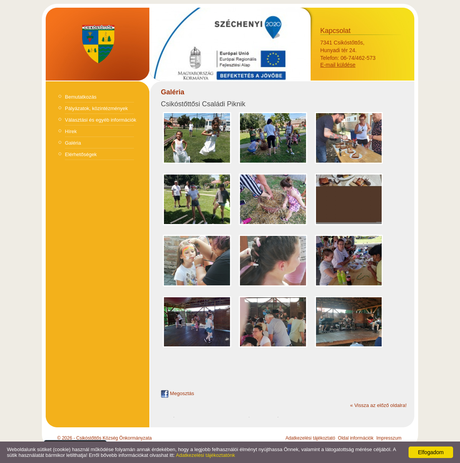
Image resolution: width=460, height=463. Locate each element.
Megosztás (177, 393)
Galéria (73, 143)
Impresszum (388, 438)
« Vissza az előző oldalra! (378, 405)
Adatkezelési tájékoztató (310, 438)
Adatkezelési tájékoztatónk (205, 455)
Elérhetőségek (81, 154)
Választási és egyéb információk (100, 120)
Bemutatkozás (80, 97)
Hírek (71, 131)
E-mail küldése (338, 65)
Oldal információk (356, 438)
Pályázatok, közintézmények (96, 108)
